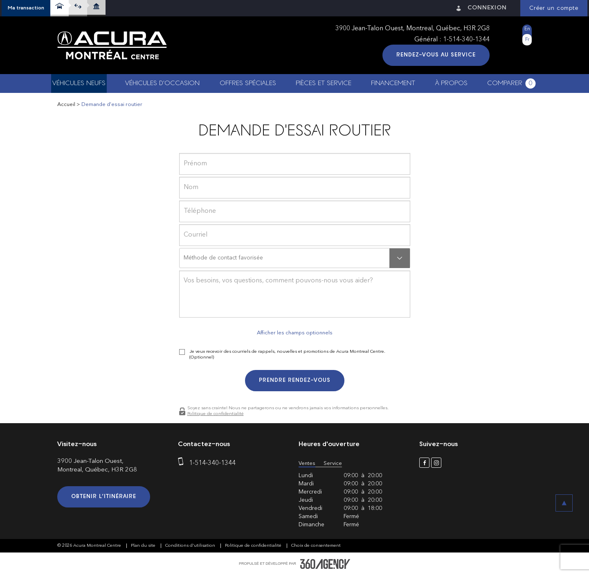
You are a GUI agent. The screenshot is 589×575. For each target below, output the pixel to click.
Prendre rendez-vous (294, 380)
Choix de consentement (316, 545)
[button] (26, 8)
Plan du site (144, 545)
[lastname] (294, 187)
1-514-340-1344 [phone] (466, 39)
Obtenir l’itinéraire (103, 496)
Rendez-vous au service (436, 55)
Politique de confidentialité (215, 414)
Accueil (66, 104)
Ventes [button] (307, 463)
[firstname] (294, 164)
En (527, 29)
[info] (294, 294)
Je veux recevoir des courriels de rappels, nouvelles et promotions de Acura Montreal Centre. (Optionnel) (287, 355)
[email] (294, 235)
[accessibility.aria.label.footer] (325, 564)
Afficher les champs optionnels (295, 333)
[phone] (294, 211)
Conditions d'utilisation (190, 545)
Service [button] (333, 463)
